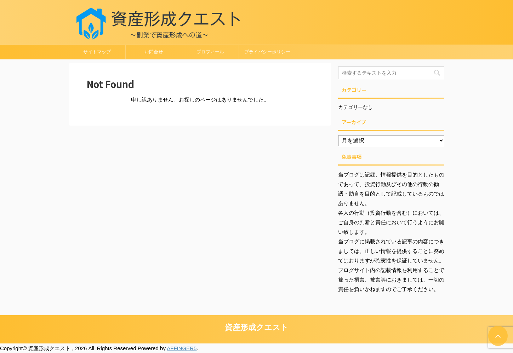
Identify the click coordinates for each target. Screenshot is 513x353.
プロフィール (210, 51)
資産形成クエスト (257, 327)
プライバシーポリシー (267, 51)
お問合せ (153, 51)
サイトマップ (97, 51)
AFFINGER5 (181, 348)
